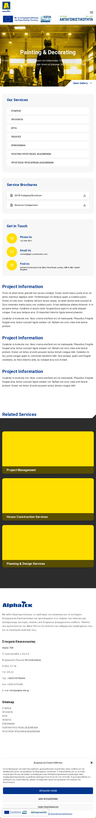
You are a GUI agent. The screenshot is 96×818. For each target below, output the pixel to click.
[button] (91, 762)
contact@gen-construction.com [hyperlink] (33, 254)
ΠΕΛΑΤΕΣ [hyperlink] (16, 136)
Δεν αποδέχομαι (48, 799)
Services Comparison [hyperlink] (48, 205)
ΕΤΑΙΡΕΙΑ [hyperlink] (16, 111)
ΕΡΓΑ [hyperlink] (14, 128)
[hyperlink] (6, 6)
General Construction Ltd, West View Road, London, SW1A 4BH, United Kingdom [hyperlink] (50, 269)
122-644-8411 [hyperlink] (26, 241)
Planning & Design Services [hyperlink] (26, 563)
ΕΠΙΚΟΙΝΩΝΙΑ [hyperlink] (18, 145)
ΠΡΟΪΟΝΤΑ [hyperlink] (17, 119)
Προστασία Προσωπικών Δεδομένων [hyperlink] (56, 814)
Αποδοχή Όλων (48, 790)
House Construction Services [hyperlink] (27, 517)
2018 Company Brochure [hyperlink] (48, 195)
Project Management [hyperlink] (21, 470)
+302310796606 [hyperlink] (16, 678)
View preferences (48, 807)
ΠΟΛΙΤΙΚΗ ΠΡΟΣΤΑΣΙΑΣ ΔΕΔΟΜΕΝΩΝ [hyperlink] (31, 154)
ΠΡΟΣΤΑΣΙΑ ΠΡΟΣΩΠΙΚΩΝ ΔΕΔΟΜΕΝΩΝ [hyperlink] (32, 162)
